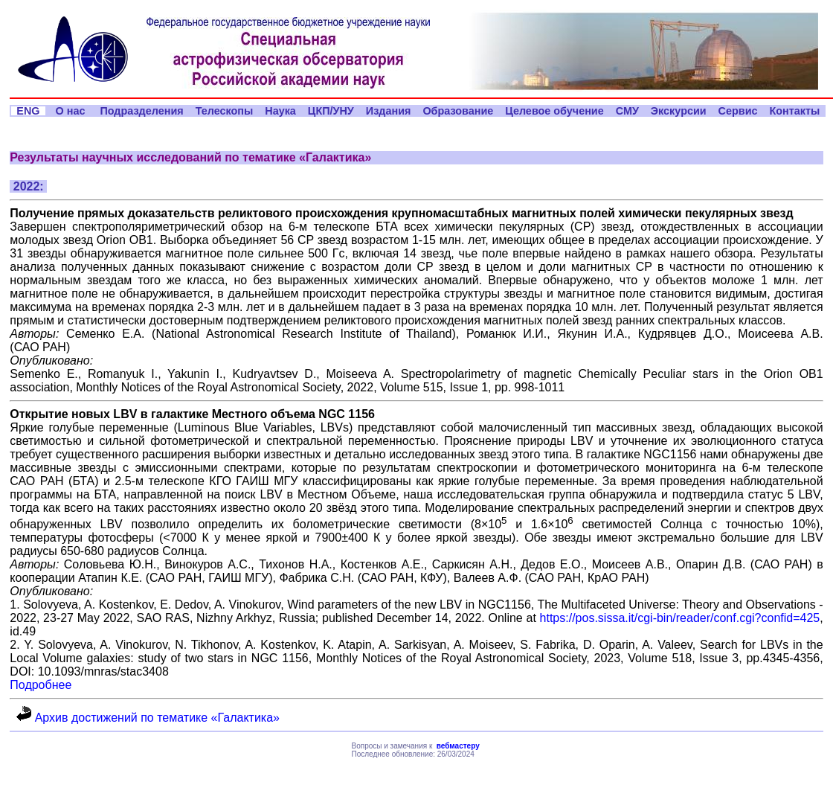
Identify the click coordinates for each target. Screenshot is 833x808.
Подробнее (40, 685)
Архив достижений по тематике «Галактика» (148, 717)
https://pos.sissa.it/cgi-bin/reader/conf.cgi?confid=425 (680, 618)
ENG (27, 111)
